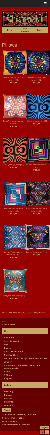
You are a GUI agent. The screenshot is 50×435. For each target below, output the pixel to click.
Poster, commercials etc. (14, 418)
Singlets (8, 378)
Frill (6, 344)
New (4, 321)
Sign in (9, 30)
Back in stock (8, 325)
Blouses (8, 395)
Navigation (44, 428)
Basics (7, 348)
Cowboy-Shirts (11, 355)
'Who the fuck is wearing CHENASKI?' (20, 414)
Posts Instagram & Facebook (16, 425)
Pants (7, 371)
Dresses (8, 398)
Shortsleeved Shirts (13, 351)
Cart (25, 30)
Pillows (7, 410)
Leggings (8, 405)
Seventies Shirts (12, 341)
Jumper (8, 362)
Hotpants (8, 402)
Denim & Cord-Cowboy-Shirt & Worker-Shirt (25, 358)
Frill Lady (8, 391)
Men (6, 331)
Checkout (40, 30)
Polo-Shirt (9, 338)
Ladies (7, 385)
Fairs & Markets (9, 421)
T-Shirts (8, 375)
